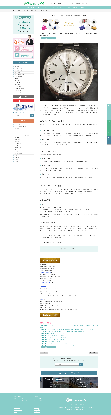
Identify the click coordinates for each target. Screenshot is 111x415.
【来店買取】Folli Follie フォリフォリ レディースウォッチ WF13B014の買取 (57, 345)
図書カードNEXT (19, 153)
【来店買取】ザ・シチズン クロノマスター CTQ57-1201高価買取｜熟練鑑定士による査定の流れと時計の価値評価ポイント (67, 329)
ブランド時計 (44, 38)
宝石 (16, 155)
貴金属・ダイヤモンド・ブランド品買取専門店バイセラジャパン (74, 407)
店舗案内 (59, 7)
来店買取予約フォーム (46, 272)
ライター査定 (18, 82)
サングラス (17, 128)
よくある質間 (67, 7)
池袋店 (42, 299)
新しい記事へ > (93, 352)
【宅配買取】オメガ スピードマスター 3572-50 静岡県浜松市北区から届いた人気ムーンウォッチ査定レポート (64, 331)
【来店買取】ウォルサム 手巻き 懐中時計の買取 (50, 341)
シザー (16, 130)
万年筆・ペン (18, 147)
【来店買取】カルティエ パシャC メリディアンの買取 (52, 335)
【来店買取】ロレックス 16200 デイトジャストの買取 (52, 333)
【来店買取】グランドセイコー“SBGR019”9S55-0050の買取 (53, 343)
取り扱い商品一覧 (31, 7)
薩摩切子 (17, 157)
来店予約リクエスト (19, 92)
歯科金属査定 (18, 86)
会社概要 (82, 7)
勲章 (16, 149)
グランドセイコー (52, 38)
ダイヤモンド (18, 137)
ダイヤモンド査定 (19, 70)
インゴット (17, 124)
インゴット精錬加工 (18, 409)
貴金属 (16, 159)
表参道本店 (43, 286)
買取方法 (75, 7)
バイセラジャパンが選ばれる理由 (21, 400)
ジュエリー (17, 132)
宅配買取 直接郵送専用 (20, 90)
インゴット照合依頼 (19, 74)
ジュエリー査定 (18, 68)
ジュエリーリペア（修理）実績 (22, 135)
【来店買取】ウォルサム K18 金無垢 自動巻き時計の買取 (52, 339)
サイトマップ (37, 411)
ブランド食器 (18, 143)
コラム (15, 411)
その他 (16, 161)
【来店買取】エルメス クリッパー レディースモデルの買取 (53, 337)
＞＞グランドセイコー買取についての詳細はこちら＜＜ (54, 242)
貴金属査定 (17, 72)
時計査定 (17, 78)
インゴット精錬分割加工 (20, 126)
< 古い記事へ (44, 352)
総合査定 (17, 66)
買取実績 (52, 7)
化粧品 (16, 151)
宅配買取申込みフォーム (46, 282)
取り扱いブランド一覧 (42, 7)
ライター (17, 145)
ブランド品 (17, 139)
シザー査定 (17, 84)
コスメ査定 (17, 80)
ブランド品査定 (18, 76)
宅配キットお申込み (19, 88)
